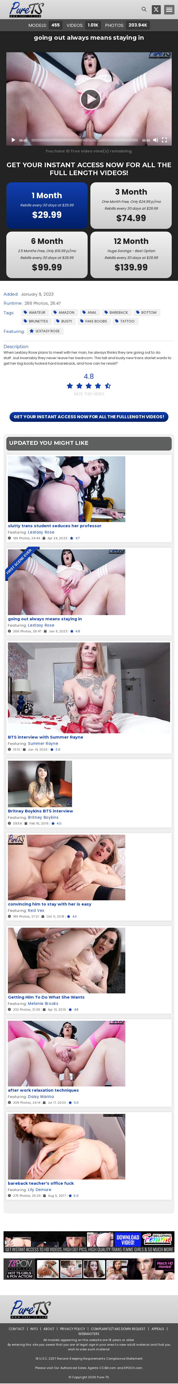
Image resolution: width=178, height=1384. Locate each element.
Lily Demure (39, 1190)
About (48, 1329)
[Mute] (155, 139)
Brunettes (36, 321)
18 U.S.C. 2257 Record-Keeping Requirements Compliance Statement (89, 1359)
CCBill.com (107, 1368)
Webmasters (89, 1334)
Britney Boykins (42, 818)
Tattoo (125, 321)
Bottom (146, 312)
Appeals (159, 1329)
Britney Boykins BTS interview (39, 811)
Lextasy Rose (44, 331)
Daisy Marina (40, 1097)
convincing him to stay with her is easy (48, 904)
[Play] (89, 99)
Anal (89, 312)
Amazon (64, 312)
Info (32, 1329)
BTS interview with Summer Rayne (44, 737)
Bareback (116, 312)
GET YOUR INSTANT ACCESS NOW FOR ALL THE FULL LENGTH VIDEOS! (89, 417)
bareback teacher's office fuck (40, 1183)
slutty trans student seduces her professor (53, 526)
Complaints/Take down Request (119, 1329)
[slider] (84, 140)
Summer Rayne (43, 744)
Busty (64, 321)
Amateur (34, 312)
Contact (15, 1329)
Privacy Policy (72, 1329)
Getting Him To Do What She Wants (45, 997)
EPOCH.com (133, 1368)
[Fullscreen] (164, 139)
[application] (89, 99)
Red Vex (36, 911)
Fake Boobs (93, 321)
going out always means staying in (44, 619)
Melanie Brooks (43, 1004)
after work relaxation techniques (42, 1090)
